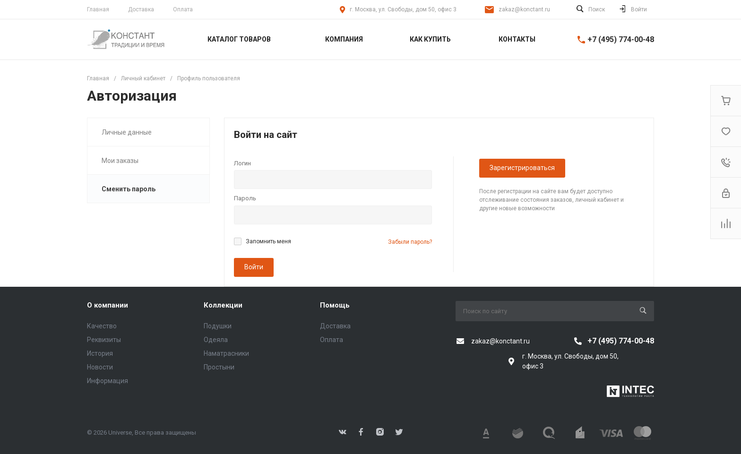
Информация (107, 381)
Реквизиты (104, 339)
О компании (107, 305)
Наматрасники (226, 353)
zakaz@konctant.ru (524, 9)
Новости (100, 367)
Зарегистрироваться (522, 167)
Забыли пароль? (410, 242)
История (100, 353)
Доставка (141, 9)
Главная (98, 9)
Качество (102, 326)
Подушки (218, 326)
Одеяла (216, 339)
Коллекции (223, 305)
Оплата (183, 9)
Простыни (219, 367)
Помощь (335, 305)
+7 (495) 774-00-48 (620, 39)
